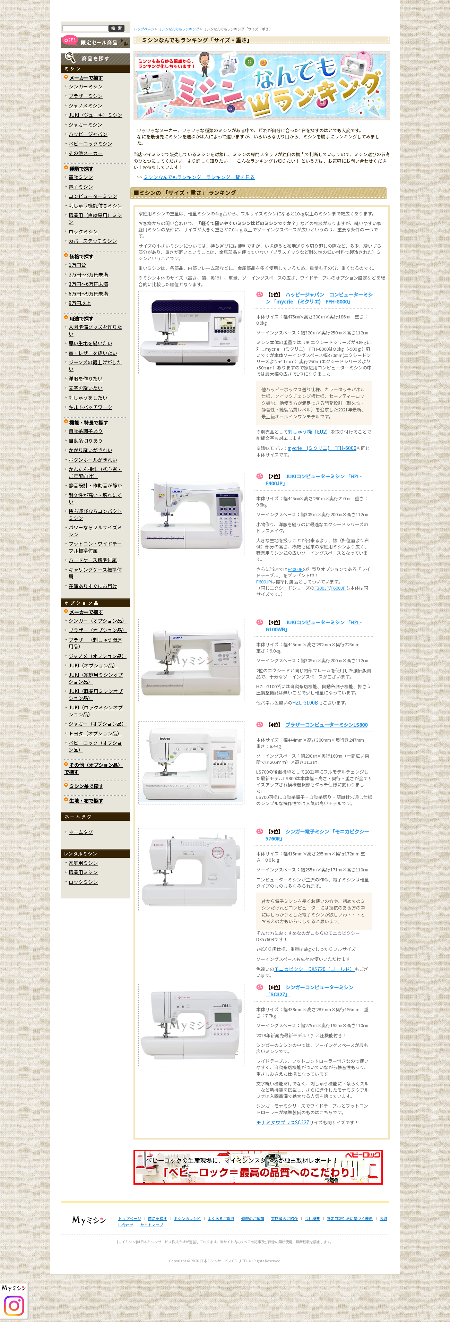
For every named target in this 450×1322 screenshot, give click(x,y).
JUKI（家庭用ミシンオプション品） (96, 725)
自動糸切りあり (86, 487)
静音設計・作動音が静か (95, 532)
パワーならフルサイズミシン (95, 578)
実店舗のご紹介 (284, 1265)
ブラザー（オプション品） (98, 677)
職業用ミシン (83, 919)
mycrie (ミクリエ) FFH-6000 (322, 495)
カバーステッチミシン (93, 287)
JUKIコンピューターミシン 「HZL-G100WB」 (314, 673)
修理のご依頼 (270, 58)
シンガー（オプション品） (98, 667)
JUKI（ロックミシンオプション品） (96, 758)
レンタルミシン (316, 58)
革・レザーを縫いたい (93, 399)
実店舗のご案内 (362, 58)
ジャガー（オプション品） (98, 770)
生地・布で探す (86, 847)
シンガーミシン (86, 133)
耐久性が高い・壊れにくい (95, 545)
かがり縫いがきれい (90, 497)
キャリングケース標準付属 (95, 619)
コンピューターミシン (93, 243)
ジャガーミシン (85, 171)
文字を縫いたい (86, 435)
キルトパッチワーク (90, 454)
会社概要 (312, 1265)
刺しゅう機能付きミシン (95, 252)
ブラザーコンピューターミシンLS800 (326, 771)
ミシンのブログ (180, 58)
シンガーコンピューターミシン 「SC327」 (309, 1038)
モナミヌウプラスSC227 (282, 1169)
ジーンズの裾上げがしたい (95, 412)
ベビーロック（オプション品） (95, 793)
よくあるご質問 (225, 58)
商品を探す (134, 58)
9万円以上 (80, 350)
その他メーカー (86, 200)
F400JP (295, 616)
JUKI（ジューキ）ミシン (95, 162)
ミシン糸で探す (86, 833)
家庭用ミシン (83, 909)
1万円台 (77, 311)
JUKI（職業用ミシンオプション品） (96, 741)
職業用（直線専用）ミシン (95, 265)
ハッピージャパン (88, 181)
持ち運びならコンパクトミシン (95, 561)
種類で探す (81, 215)
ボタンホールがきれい (93, 506)
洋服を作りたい (86, 425)
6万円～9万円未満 (88, 340)
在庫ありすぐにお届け (93, 632)
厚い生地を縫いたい (90, 390)
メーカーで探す (86, 124)
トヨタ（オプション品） (95, 780)
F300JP (321, 635)
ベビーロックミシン (90, 190)
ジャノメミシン (85, 152)
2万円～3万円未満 (88, 321)
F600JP (263, 628)
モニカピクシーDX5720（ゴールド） (314, 1015)
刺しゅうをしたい (88, 444)
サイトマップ (151, 1271)
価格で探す (81, 303)
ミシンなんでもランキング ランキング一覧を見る (199, 224)
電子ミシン (81, 233)
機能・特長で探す (88, 469)
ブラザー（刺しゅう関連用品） (95, 690)
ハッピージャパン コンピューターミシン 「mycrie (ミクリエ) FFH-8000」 (319, 345)
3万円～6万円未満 (88, 330)
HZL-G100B (305, 749)
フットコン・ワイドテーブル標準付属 (95, 594)
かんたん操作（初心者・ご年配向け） (95, 519)
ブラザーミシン (86, 142)
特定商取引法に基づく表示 (350, 1265)
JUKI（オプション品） (93, 712)
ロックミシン (83, 278)
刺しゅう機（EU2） (309, 478)
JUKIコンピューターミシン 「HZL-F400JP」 (314, 527)
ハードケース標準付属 (93, 607)
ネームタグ (81, 879)
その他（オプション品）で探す (93, 815)
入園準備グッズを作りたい (95, 377)
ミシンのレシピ (187, 1265)
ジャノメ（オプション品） (98, 702)
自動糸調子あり (86, 478)
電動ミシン (81, 224)
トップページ (88, 58)
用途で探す (81, 365)
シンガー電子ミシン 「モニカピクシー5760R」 (317, 882)
